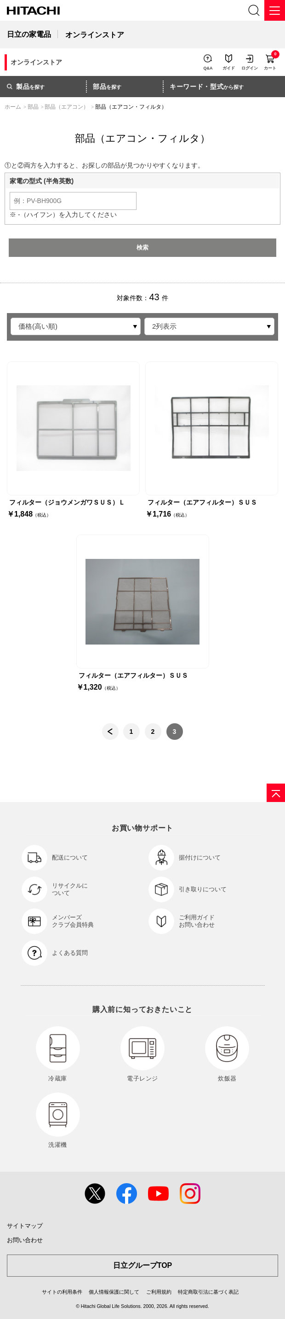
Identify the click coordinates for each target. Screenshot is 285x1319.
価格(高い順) (37, 326)
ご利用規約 (158, 1292)
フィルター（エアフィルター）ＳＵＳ (202, 502)
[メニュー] (274, 10)
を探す (26, 86)
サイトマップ (25, 1225)
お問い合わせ (25, 1240)
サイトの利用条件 (62, 1292)
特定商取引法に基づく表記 (208, 1292)
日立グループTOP (142, 1265)
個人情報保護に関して (114, 1292)
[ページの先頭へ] (276, 793)
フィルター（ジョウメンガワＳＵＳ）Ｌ (67, 502)
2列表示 (164, 326)
